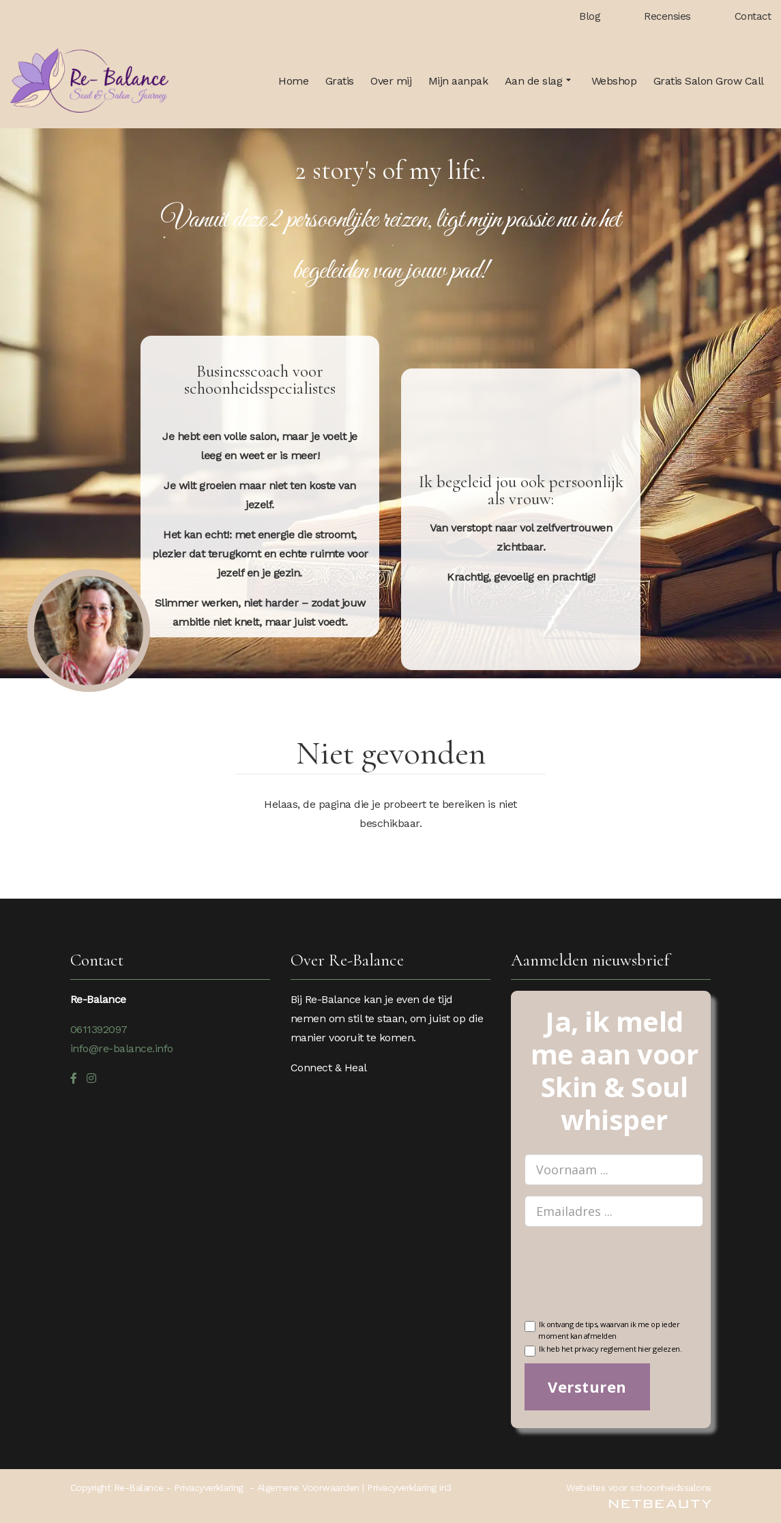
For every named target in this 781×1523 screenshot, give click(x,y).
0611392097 (99, 1029)
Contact (753, 16)
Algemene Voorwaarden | (312, 1487)
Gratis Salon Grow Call (708, 80)
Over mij (390, 80)
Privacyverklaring (209, 1487)
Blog (589, 16)
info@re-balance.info (121, 1048)
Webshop (614, 80)
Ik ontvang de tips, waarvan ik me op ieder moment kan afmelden (602, 1329)
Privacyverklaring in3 (409, 1487)
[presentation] (628, 1281)
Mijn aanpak (458, 80)
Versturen (587, 1386)
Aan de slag (540, 81)
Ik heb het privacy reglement (603, 1350)
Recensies (667, 16)
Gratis (339, 80)
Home (293, 80)
